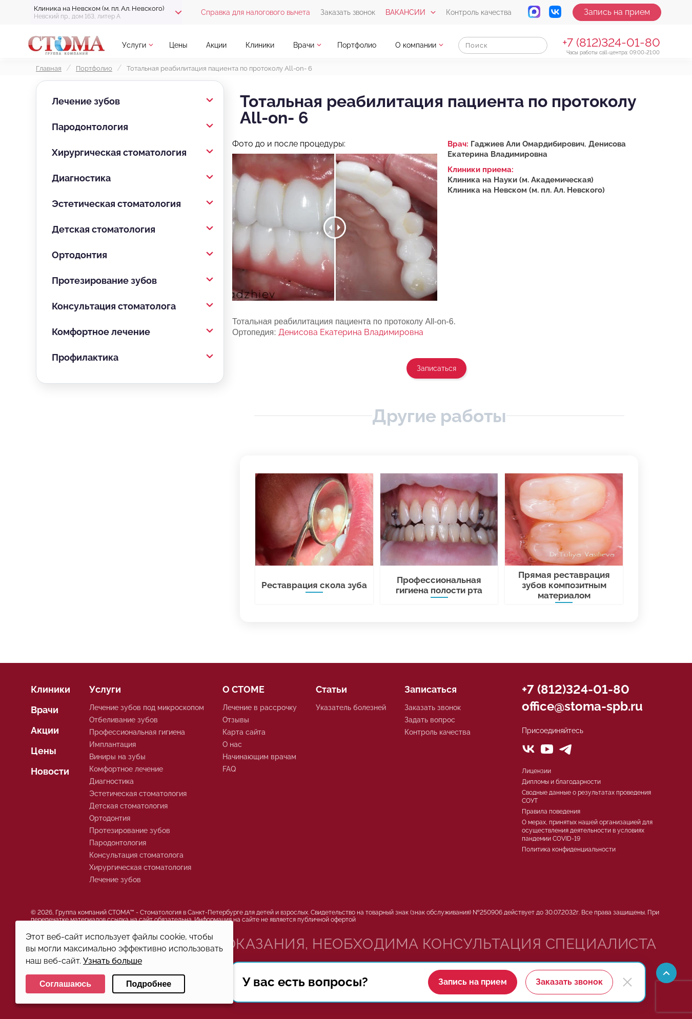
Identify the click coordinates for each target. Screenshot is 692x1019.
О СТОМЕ (243, 689)
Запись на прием (617, 12)
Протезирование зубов (104, 280)
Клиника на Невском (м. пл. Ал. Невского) (526, 190)
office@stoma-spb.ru (582, 706)
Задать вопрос (429, 720)
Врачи (303, 45)
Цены (178, 45)
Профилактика (85, 357)
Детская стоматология (103, 229)
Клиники (260, 45)
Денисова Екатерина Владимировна (350, 332)
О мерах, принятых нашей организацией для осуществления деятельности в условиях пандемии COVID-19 (587, 830)
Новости (50, 771)
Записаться (436, 368)
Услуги (134, 45)
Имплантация (112, 744)
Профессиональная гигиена (137, 732)
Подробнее (148, 984)
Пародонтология (90, 126)
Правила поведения (551, 811)
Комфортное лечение (101, 331)
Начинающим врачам (259, 757)
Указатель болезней (351, 707)
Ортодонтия (79, 254)
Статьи (331, 689)
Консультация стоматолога (114, 306)
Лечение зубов (86, 101)
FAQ (229, 769)
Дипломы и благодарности (561, 781)
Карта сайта (244, 732)
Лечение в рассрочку (259, 707)
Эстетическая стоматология (116, 203)
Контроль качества (479, 12)
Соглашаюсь (65, 984)
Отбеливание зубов (123, 720)
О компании (415, 45)
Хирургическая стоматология (119, 152)
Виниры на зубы (117, 757)
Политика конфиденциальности (569, 849)
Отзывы (235, 720)
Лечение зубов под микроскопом (146, 707)
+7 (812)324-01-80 (611, 42)
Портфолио (356, 45)
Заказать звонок (347, 12)
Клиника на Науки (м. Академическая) (520, 179)
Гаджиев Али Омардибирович (527, 144)
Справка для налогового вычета (255, 12)
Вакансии (405, 12)
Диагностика (81, 178)
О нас (232, 744)
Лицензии (536, 771)
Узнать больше (112, 961)
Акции (216, 45)
